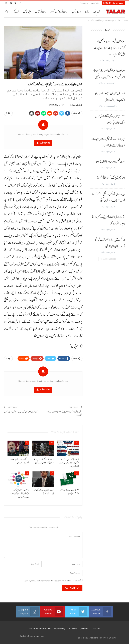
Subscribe (45, 143)
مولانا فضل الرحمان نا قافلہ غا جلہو (110, 162)
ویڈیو (87, 11)
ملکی (52, 473)
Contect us (84, 3)
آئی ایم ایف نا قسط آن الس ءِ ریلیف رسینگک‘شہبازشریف (21, 412)
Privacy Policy (59, 628)
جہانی (52, 442)
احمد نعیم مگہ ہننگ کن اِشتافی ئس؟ (111, 178)
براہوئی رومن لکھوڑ (58, 11)
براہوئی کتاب (40, 11)
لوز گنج (16, 11)
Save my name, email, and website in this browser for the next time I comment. (51, 580)
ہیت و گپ (76, 11)
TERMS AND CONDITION (40, 628)
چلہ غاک (27, 11)
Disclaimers (72, 628)
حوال (76, 442)
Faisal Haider (40, 636)
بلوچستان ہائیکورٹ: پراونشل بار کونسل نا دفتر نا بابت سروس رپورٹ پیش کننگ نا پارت (109, 48)
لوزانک (96, 11)
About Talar (94, 3)
